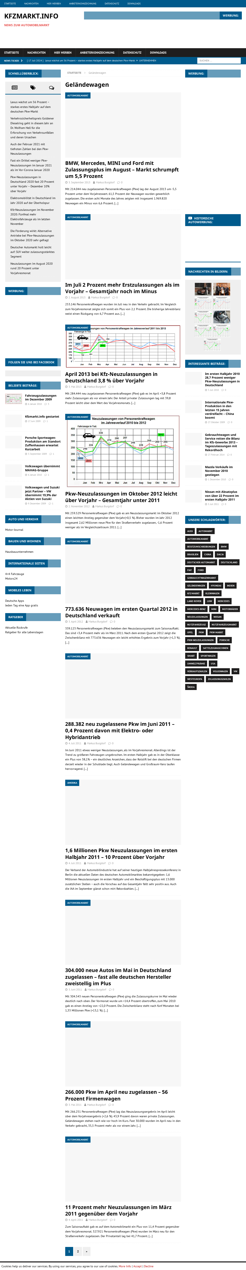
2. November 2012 (79, 506)
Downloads (134, 3)
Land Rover (194, 601)
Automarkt (206, 531)
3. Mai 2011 (75, 1105)
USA (213, 663)
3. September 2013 (79, 182)
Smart (191, 655)
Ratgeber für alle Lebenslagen (24, 632)
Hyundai (216, 585)
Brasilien (192, 554)
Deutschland (229, 562)
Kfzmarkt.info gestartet (42, 416)
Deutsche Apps (14, 601)
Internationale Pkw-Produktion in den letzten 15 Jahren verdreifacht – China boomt (219, 409)
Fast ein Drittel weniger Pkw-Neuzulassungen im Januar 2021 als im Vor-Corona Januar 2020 (31, 165)
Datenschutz (112, 3)
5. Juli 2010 (213, 389)
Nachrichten (31, 3)
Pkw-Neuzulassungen (200, 640)
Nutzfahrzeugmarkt (224, 624)
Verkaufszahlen (197, 671)
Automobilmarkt (197, 538)
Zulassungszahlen (219, 679)
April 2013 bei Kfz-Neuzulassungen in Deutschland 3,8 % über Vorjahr (111, 377)
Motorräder (230, 609)
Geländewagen (196, 585)
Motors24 (11, 578)
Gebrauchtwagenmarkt (201, 577)
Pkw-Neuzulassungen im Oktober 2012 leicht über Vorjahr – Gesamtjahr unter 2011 (121, 497)
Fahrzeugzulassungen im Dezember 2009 (40, 397)
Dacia (220, 554)
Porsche (224, 640)
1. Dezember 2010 (217, 479)
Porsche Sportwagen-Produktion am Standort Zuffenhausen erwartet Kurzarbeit (43, 443)
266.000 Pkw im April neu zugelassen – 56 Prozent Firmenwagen (116, 1095)
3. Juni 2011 (75, 989)
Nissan (218, 616)
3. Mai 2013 (75, 386)
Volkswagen (220, 671)
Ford (201, 570)
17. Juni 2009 (34, 421)
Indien (231, 585)
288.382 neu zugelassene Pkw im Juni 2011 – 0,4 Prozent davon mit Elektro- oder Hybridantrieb (120, 730)
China (207, 554)
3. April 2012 (76, 621)
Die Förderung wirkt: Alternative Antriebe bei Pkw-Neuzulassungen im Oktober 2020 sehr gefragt (32, 235)
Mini (213, 609)
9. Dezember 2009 (37, 503)
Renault (192, 648)
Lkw (209, 601)
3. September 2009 (37, 453)
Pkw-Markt (216, 632)
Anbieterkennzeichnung (82, 3)
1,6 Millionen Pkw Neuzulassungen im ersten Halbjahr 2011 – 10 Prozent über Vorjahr (121, 853)
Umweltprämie (196, 663)
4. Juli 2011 (75, 743)
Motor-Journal (14, 530)
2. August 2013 (77, 297)
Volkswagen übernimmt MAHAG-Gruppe (42, 468)
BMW (224, 546)
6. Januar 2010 (35, 404)
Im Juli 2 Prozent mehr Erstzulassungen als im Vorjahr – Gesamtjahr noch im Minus (122, 288)
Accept (137, 1266)
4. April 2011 (76, 1220)
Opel (190, 632)
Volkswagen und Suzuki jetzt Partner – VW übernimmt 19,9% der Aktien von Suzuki (42, 493)
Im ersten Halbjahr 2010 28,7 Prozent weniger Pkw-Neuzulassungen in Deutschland (222, 379)
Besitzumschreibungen (201, 546)
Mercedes (223, 601)
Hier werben (54, 3)
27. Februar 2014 (216, 454)
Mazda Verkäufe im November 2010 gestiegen (219, 470)
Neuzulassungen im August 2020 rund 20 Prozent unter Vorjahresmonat (31, 268)
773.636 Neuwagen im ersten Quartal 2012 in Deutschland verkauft (121, 612)
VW (235, 671)
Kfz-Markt (193, 593)
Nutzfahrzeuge (196, 624)
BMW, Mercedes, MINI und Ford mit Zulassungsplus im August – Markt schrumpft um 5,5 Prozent (122, 169)
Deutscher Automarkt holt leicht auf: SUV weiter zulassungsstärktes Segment (32, 252)
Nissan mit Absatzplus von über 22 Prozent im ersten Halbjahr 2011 (222, 495)
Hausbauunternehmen (19, 552)
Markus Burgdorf (105, 182)
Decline (148, 1266)
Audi (190, 531)
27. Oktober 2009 (216, 422)
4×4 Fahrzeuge (14, 574)
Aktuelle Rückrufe (16, 627)
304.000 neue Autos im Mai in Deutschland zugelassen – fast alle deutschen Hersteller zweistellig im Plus (118, 976)
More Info (125, 1266)
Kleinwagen (212, 593)
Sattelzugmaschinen (215, 648)
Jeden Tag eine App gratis (21, 605)
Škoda (191, 687)
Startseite (10, 3)
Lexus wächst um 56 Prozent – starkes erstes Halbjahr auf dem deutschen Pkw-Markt (30, 106)
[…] (116, 203)
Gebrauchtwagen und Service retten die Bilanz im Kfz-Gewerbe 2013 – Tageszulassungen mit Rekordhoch (222, 442)
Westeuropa (194, 679)
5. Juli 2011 (213, 504)
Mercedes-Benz (196, 609)
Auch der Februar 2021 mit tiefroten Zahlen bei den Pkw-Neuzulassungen (29, 148)
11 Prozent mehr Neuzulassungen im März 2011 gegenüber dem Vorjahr (118, 1210)
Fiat (189, 570)
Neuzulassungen (197, 616)
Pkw (201, 632)
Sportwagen (208, 655)
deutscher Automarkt (201, 562)
